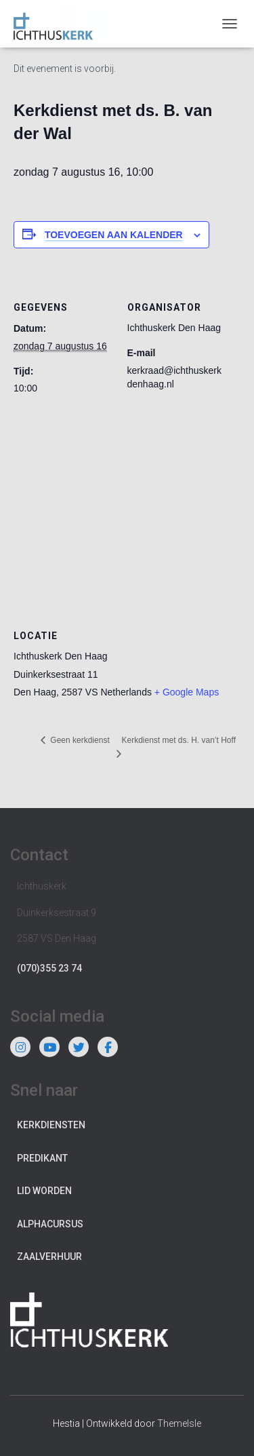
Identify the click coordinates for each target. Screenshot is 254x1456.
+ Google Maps (186, 692)
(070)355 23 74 (49, 968)
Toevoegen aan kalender (114, 234)
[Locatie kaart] (127, 512)
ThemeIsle (179, 1423)
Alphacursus (50, 1224)
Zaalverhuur (49, 1256)
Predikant (42, 1158)
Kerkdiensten (51, 1124)
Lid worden (44, 1190)
